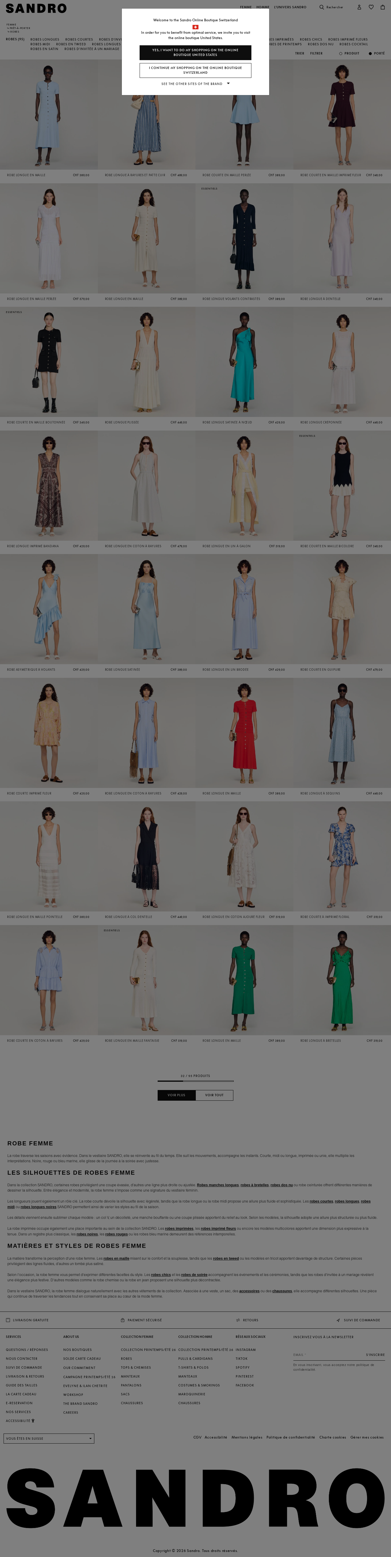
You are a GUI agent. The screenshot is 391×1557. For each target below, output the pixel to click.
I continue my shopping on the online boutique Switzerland (195, 70)
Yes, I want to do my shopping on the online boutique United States (195, 52)
